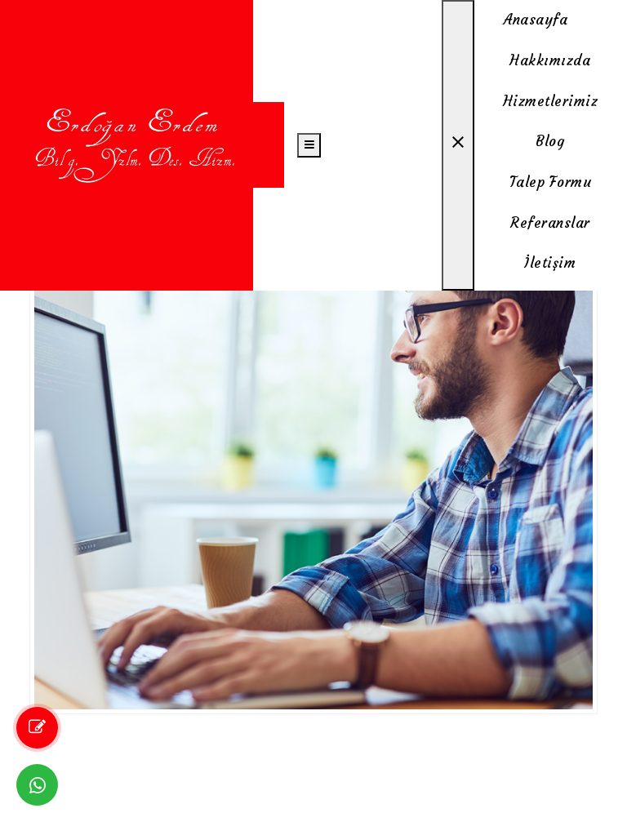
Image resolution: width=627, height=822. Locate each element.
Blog (550, 141)
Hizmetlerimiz (550, 101)
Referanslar (550, 223)
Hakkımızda (549, 60)
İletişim (550, 263)
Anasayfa (535, 20)
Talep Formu (550, 182)
